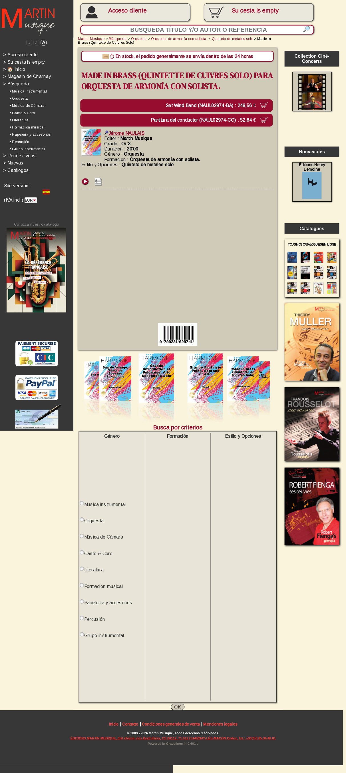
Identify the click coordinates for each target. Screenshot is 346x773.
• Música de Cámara (27, 106)
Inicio (113, 724)
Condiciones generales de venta (171, 724)
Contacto (130, 724)
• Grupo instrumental (27, 149)
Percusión (94, 619)
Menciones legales (220, 724)
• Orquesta (19, 99)
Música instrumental (105, 504)
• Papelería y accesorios (30, 134)
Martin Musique (91, 39)
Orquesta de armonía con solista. (179, 39)
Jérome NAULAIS (124, 133)
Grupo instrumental (104, 635)
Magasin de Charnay (27, 76)
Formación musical (103, 586)
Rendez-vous (19, 155)
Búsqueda (16, 83)
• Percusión (19, 142)
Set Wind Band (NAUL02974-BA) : (212, 105)
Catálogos (16, 170)
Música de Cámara (103, 537)
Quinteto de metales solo (232, 39)
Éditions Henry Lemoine (312, 180)
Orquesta (139, 39)
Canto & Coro (98, 553)
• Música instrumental (28, 91)
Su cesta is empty (24, 62)
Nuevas (13, 162)
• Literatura (19, 120)
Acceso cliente (127, 10)
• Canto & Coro (22, 113)
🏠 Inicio (14, 69)
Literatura (94, 570)
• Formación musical (27, 127)
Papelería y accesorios (108, 602)
